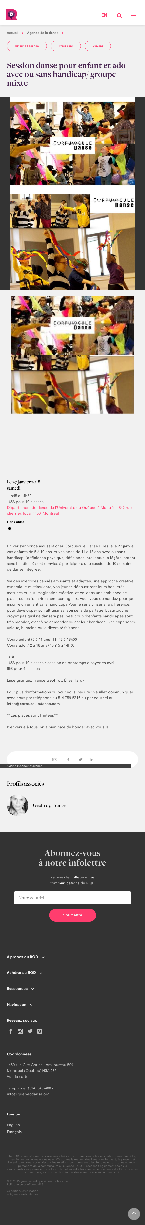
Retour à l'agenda (27, 45)
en (104, 15)
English (13, 1125)
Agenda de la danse (42, 33)
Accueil (13, 33)
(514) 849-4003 (40, 1088)
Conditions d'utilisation (22, 1191)
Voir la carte (17, 1076)
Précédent (66, 45)
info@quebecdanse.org (28, 1094)
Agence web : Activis (24, 1194)
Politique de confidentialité (25, 1184)
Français (14, 1131)
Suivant (98, 45)
